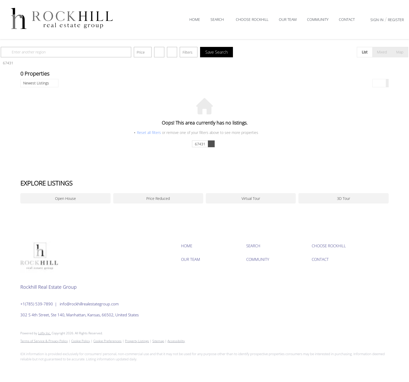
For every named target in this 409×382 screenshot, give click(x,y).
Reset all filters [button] (149, 132)
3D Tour (343, 198)
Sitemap (158, 341)
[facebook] (26, 368)
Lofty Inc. (44, 333)
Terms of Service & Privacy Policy (44, 341)
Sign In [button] (376, 19)
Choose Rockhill (252, 19)
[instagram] (41, 368)
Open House (65, 198)
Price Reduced (158, 198)
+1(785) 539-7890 (36, 303)
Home (194, 19)
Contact (347, 19)
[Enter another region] (88, 52)
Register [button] (396, 19)
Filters (207, 52)
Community (317, 19)
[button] (27, 52)
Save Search (236, 52)
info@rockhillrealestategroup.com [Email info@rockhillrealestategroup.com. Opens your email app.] (89, 303)
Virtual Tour (251, 198)
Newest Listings (36, 83)
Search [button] (217, 19)
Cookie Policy (80, 341)
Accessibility (176, 341)
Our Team (288, 19)
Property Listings (137, 341)
